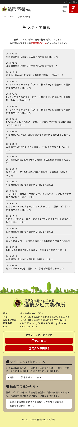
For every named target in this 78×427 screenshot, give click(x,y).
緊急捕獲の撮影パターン (22, 405)
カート (73, 9)
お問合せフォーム (39, 42)
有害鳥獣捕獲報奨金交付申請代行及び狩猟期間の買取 (37, 401)
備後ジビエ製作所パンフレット (25, 377)
